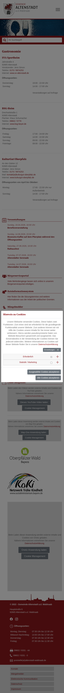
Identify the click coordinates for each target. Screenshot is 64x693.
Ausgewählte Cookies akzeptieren (44, 369)
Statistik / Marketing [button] (28, 359)
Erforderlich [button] (28, 353)
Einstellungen (49, 347)
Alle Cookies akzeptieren (48, 374)
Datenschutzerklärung (48, 341)
